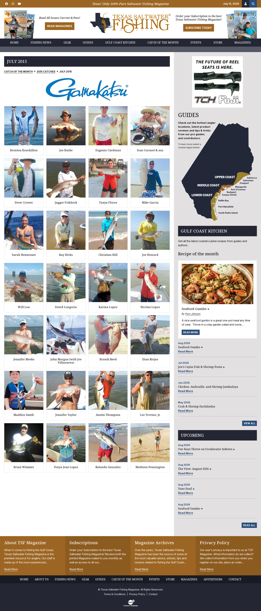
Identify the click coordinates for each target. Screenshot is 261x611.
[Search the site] (253, 4)
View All (249, 423)
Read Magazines (59, 26)
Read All (249, 525)
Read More (190, 332)
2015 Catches (46, 71)
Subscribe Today (198, 27)
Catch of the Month (18, 71)
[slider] (87, 89)
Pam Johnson (193, 313)
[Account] (245, 4)
